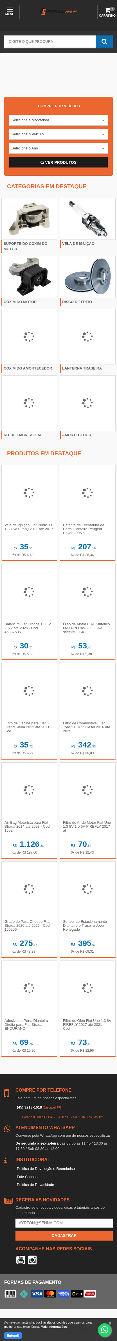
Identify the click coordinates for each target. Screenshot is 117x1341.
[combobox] (58, 120)
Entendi (13, 1336)
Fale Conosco (28, 1177)
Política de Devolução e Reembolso (46, 1169)
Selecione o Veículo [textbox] (28, 134)
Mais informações (54, 1326)
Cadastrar (64, 1235)
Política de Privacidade (35, 1185)
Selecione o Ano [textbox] (25, 148)
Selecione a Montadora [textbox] (30, 120)
